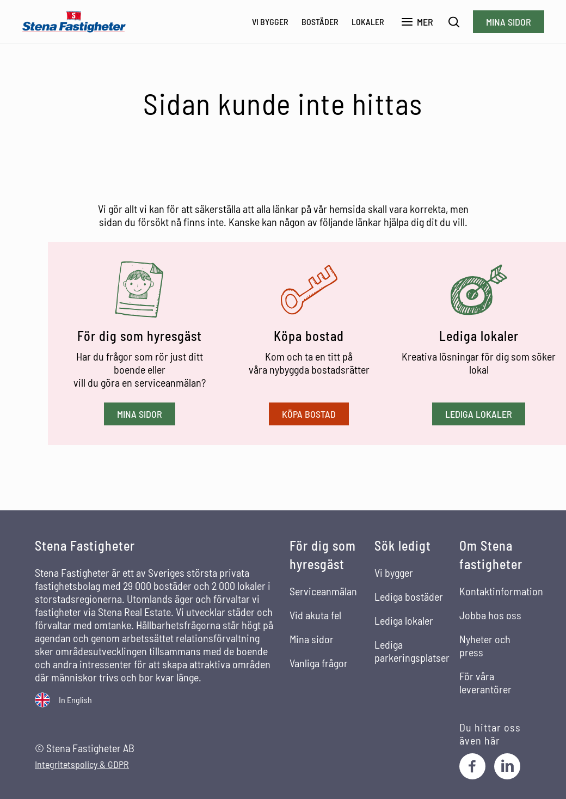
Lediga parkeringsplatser (412, 651)
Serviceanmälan (323, 590)
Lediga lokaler (478, 414)
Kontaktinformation (501, 590)
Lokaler (368, 21)
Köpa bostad (309, 414)
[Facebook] (472, 766)
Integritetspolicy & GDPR (82, 764)
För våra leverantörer (485, 682)
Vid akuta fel (315, 614)
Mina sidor (508, 22)
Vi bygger (270, 21)
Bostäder (320, 21)
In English (75, 699)
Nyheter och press (484, 645)
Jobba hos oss (490, 614)
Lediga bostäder (408, 596)
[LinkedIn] (507, 766)
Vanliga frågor (319, 662)
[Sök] (454, 22)
